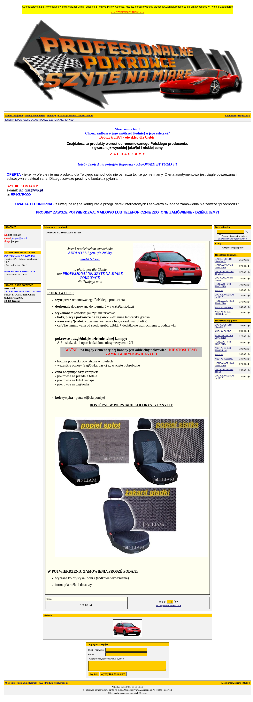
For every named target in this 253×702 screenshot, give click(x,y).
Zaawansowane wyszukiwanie (232, 239)
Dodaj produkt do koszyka (168, 605)
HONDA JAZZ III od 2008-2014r (224, 302)
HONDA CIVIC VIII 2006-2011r (224, 266)
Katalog (8, 120)
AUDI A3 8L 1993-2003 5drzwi (223, 313)
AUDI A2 (219, 290)
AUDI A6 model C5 (224, 307)
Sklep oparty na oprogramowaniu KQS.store (127, 693)
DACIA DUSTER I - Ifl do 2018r (224, 260)
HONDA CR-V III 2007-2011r (223, 285)
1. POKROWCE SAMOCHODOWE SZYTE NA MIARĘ (41, 120)
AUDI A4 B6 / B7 (223, 331)
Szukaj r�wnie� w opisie (234, 236)
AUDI (71, 120)
